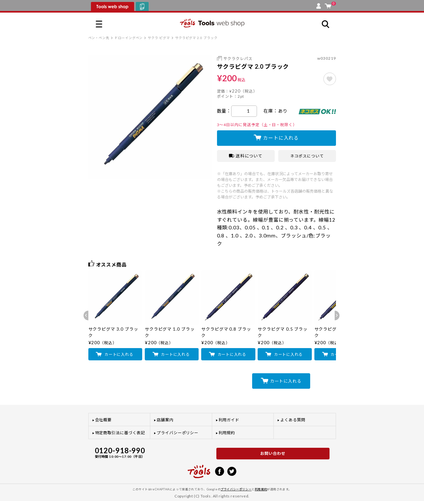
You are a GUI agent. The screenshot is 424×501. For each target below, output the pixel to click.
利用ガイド (229, 419)
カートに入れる (281, 138)
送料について (246, 155)
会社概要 (103, 419)
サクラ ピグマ (159, 38)
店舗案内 (165, 419)
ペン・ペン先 (99, 38)
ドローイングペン (128, 38)
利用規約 (227, 432)
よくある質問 (292, 419)
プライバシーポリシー (177, 432)
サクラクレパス (237, 58)
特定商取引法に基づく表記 (120, 432)
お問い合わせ (272, 453)
